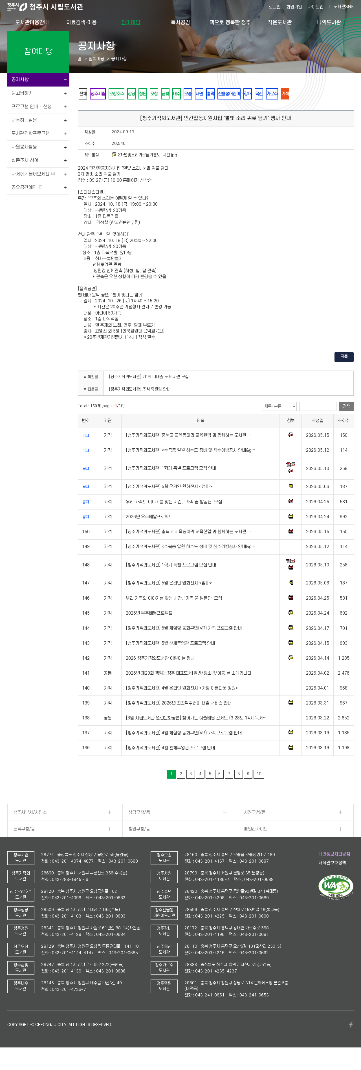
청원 (162, 94)
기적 (85, 109)
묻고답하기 (22, 93)
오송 (222, 94)
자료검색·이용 (81, 22)
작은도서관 (280, 22)
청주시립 (104, 94)
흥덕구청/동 (24, 844)
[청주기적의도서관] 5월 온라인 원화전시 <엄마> (169, 502)
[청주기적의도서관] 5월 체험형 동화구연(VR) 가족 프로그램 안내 (184, 643)
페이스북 (351, 1040)
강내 (299, 94)
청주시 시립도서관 (49, 7)
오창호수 (127, 94)
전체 (85, 94)
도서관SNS (343, 6)
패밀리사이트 (256, 844)
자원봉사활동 (24, 147)
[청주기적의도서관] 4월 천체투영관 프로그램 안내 (170, 763)
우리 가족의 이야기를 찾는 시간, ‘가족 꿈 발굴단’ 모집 (174, 517)
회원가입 (294, 7)
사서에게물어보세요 (33, 174)
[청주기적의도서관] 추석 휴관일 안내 (139, 404)
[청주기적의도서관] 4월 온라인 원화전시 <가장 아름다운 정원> (182, 703)
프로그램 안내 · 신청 (32, 106)
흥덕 (253, 94)
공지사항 (20, 79)
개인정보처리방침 (334, 869)
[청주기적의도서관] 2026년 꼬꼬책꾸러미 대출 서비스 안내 (179, 718)
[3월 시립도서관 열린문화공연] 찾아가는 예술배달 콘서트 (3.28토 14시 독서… (196, 733)
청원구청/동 (139, 844)
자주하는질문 (24, 120)
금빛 (192, 94)
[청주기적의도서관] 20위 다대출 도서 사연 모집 (149, 392)
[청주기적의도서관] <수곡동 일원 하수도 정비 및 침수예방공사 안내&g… (190, 465)
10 (259, 789)
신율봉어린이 (276, 94)
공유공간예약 (27, 187)
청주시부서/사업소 (30, 827)
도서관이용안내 (32, 22)
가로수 (332, 94)
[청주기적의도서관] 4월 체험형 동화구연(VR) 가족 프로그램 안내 (184, 748)
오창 (177, 94)
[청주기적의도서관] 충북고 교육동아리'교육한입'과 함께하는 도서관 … (188, 450)
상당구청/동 (139, 827)
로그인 (275, 7)
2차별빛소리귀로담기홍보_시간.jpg (144, 170)
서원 (238, 94)
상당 (146, 94)
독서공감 (180, 22)
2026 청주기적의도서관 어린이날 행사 (160, 673)
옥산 (314, 94)
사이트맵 (315, 7)
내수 (207, 94)
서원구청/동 (255, 827)
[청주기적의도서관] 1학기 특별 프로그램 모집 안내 (171, 484)
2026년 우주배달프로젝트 (149, 532)
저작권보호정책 (332, 878)
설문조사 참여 (25, 160)
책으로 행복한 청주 (230, 22)
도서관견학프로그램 (31, 133)
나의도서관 (329, 22)
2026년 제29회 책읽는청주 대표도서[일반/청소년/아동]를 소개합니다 (188, 688)
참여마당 (130, 22)
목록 (344, 372)
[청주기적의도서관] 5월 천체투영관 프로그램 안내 (170, 658)
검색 (346, 421)
